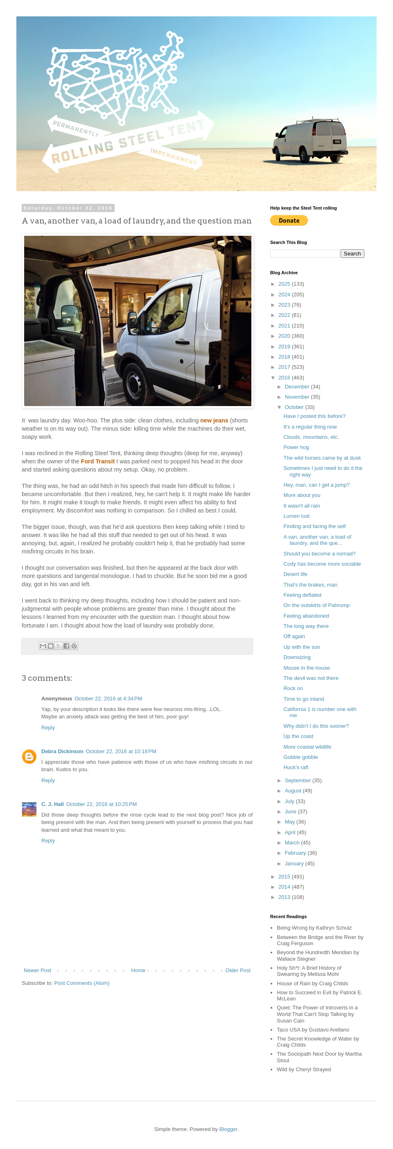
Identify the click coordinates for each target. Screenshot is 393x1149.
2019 (285, 346)
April (291, 832)
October (295, 407)
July (290, 801)
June (291, 811)
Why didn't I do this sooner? (316, 726)
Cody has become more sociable (322, 564)
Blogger (228, 1129)
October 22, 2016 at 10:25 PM (101, 804)
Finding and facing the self (314, 526)
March (293, 843)
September (298, 780)
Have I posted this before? (314, 416)
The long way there (306, 626)
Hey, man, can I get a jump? (316, 485)
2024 (285, 294)
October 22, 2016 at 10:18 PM (121, 751)
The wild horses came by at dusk (322, 458)
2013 (285, 897)
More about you (301, 495)
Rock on (293, 688)
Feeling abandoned (306, 616)
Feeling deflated (302, 595)
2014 (285, 887)
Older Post (238, 970)
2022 (285, 315)
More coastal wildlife (307, 747)
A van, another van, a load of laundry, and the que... (317, 540)
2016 (285, 378)
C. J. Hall (52, 804)
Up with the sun (301, 647)
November (298, 397)
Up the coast (298, 736)
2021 (285, 326)
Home (138, 970)
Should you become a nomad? (319, 554)
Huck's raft (295, 767)
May (290, 822)
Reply (48, 728)
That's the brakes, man (310, 585)
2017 (285, 367)
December (298, 387)
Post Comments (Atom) (82, 983)
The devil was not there (310, 678)
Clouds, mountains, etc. (311, 437)
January (295, 863)
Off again (294, 636)
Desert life (295, 574)
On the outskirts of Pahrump (316, 605)
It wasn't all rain (301, 506)
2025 (285, 284)
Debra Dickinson (62, 751)
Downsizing (296, 657)
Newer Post (37, 970)
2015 (285, 877)
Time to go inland (303, 699)
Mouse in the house (306, 668)
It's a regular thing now (310, 427)
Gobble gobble (300, 757)
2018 (285, 357)
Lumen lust (296, 516)
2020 (285, 336)
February (296, 853)
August (294, 791)
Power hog (296, 447)
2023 (285, 305)
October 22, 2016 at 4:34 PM (108, 698)
